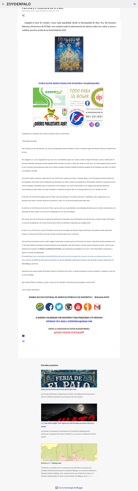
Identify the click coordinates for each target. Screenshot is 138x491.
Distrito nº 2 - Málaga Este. (51, 463)
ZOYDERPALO (19, 4)
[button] (23, 15)
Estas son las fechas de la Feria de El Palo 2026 (58, 389)
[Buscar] (34, 4)
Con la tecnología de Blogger (69, 488)
